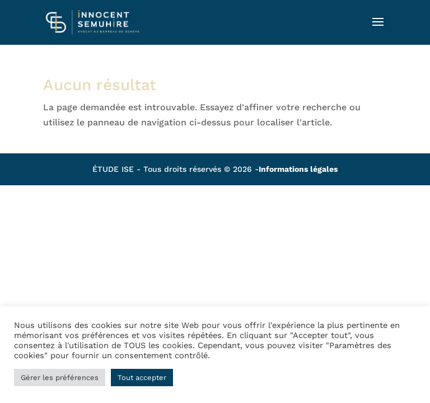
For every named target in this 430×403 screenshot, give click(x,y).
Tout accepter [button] (142, 377)
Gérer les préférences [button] (60, 377)
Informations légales (298, 169)
